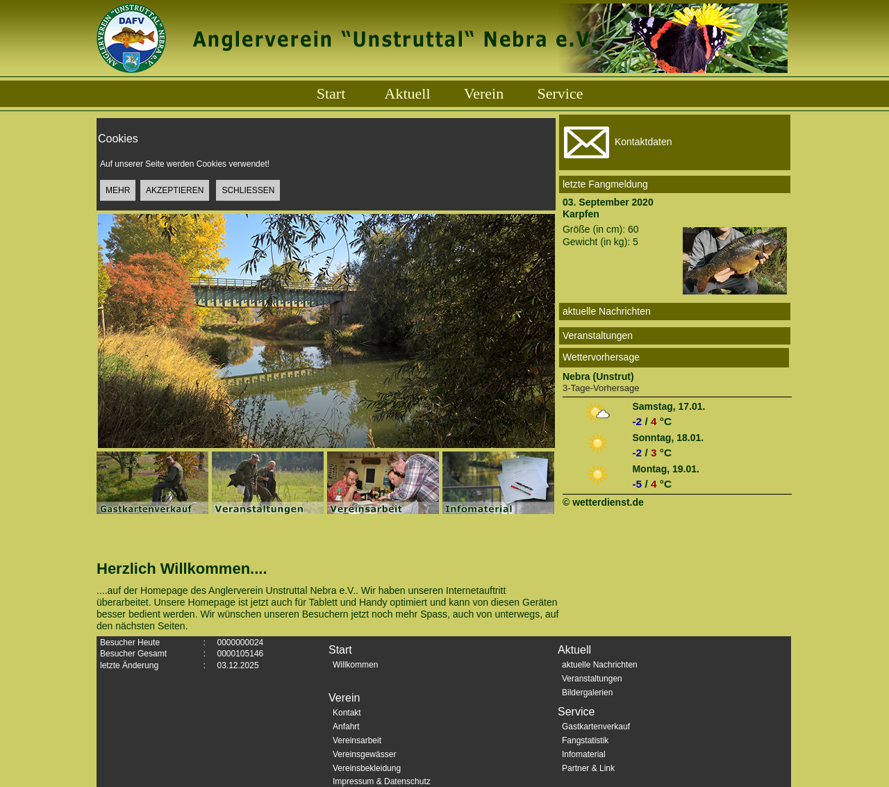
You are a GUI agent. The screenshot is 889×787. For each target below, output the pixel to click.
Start (331, 93)
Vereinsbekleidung (367, 768)
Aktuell (408, 93)
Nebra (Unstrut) (598, 376)
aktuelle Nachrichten (600, 665)
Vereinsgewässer (364, 754)
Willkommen (355, 665)
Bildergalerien (587, 692)
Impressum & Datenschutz (382, 781)
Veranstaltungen (592, 679)
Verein (484, 93)
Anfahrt (346, 726)
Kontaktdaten (615, 142)
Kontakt (347, 713)
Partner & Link (588, 768)
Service (560, 93)
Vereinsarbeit (357, 740)
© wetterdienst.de (603, 502)
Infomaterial (584, 754)
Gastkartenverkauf (596, 726)
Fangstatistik (585, 740)
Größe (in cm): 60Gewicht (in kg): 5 (675, 235)
